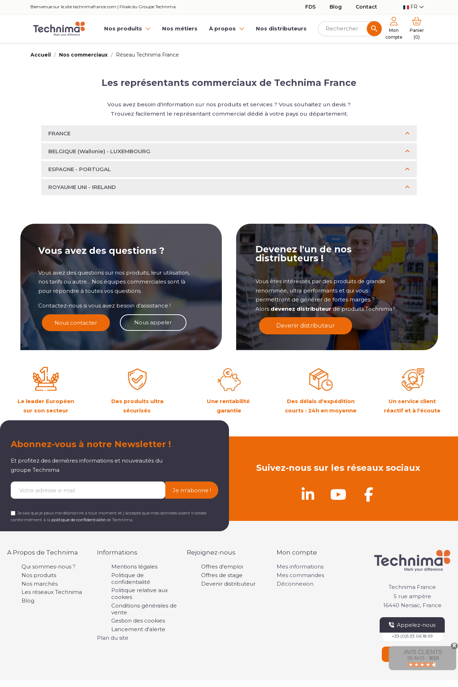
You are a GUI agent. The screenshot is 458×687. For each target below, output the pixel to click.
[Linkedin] (307, 494)
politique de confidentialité (78, 519)
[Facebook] (368, 494)
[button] (229, 133)
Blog (336, 7)
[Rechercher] (350, 29)
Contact (366, 7)
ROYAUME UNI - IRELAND (82, 187)
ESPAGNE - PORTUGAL (79, 169)
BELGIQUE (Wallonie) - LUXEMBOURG (99, 151)
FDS (310, 7)
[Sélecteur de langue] (413, 7)
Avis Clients (423, 652)
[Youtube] (338, 494)
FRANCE (59, 133)
